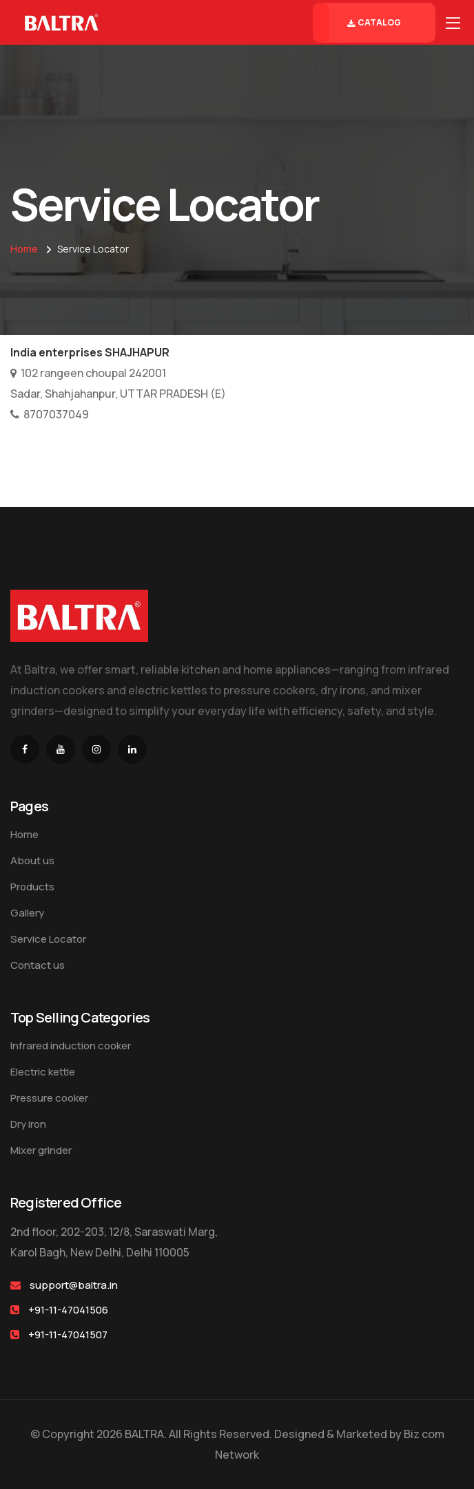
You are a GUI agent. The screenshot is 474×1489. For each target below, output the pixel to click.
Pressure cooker (49, 1098)
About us (32, 860)
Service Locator (48, 939)
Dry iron (28, 1124)
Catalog (374, 22)
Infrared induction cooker (70, 1045)
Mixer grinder (41, 1150)
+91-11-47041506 (68, 1310)
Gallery (27, 913)
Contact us (37, 965)
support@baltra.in (74, 1285)
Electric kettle (42, 1071)
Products (32, 886)
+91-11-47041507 (67, 1334)
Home (24, 248)
